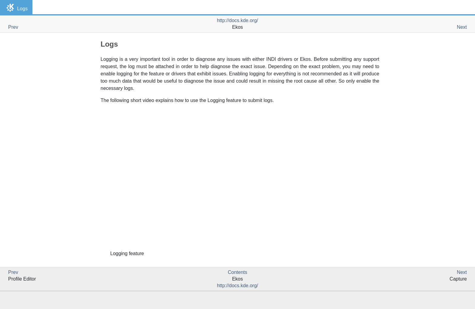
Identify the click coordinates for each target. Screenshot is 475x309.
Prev (13, 27)
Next (462, 27)
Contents (237, 272)
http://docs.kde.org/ (237, 20)
